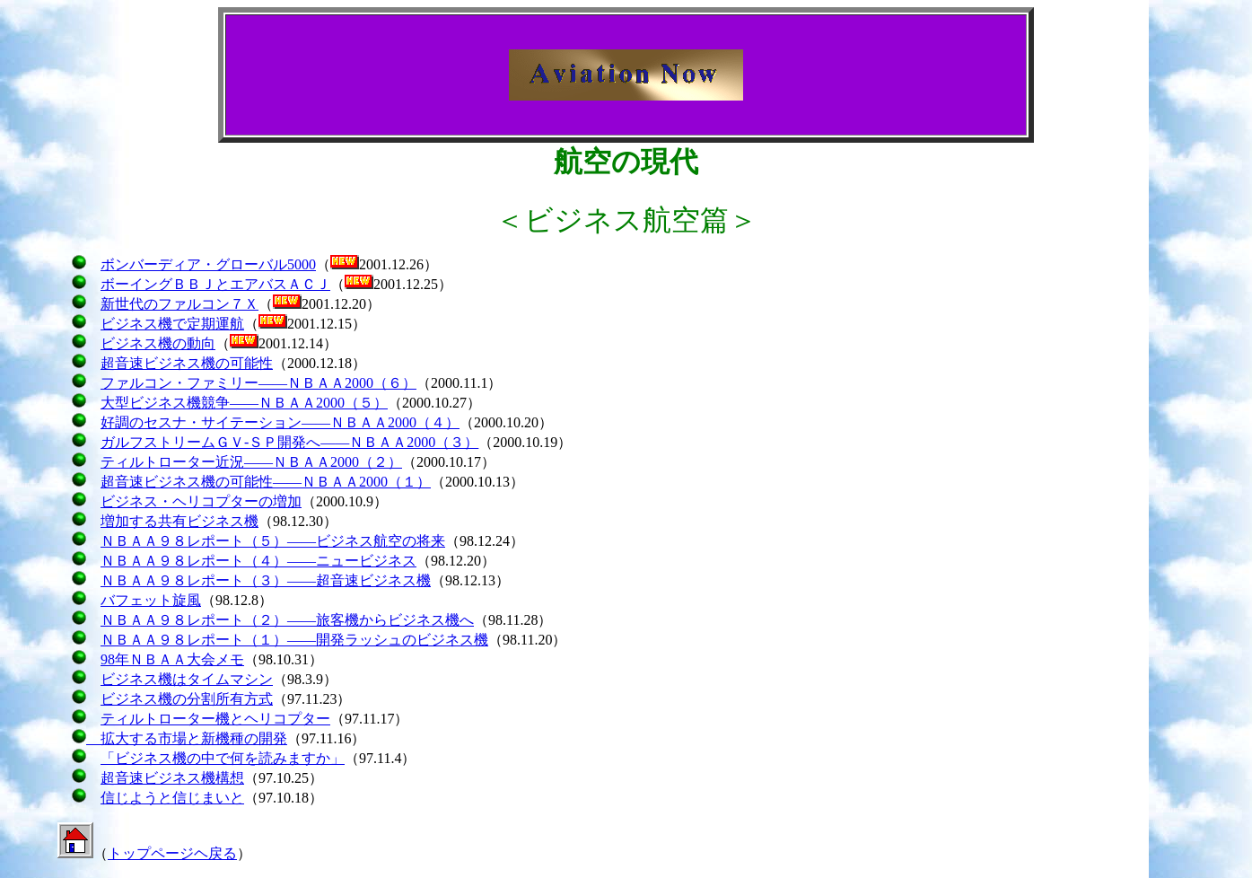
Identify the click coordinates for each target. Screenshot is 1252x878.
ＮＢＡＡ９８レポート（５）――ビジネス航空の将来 (273, 541)
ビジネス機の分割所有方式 (187, 699)
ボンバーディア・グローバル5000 (208, 264)
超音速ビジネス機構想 (172, 778)
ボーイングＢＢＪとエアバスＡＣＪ (215, 284)
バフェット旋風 (151, 600)
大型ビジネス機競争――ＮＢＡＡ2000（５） (244, 402)
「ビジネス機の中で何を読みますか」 (223, 758)
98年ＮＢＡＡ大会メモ (172, 659)
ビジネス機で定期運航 (172, 323)
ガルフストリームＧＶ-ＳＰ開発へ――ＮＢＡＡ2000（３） (289, 442)
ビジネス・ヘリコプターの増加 (201, 501)
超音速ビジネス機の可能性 (187, 363)
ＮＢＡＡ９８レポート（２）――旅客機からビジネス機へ (287, 620)
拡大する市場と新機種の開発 (186, 738)
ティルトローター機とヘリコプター (215, 718)
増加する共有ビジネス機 (179, 521)
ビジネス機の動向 (158, 343)
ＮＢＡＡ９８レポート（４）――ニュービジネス (258, 560)
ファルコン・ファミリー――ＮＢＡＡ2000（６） (258, 383)
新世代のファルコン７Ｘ (179, 304)
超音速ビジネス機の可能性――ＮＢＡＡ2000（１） (266, 481)
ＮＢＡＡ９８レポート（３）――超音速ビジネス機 (266, 580)
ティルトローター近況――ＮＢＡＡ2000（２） (251, 462)
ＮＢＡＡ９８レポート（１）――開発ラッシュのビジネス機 (294, 639)
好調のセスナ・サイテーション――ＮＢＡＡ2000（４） (280, 422)
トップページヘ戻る (172, 853)
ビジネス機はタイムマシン (187, 679)
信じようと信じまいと (172, 797)
